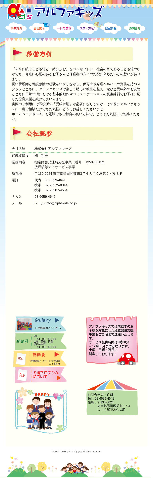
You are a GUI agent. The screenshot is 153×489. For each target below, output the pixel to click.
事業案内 (18, 33)
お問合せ (137, 33)
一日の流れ (66, 33)
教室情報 (113, 33)
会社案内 (42, 33)
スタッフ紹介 (89, 33)
